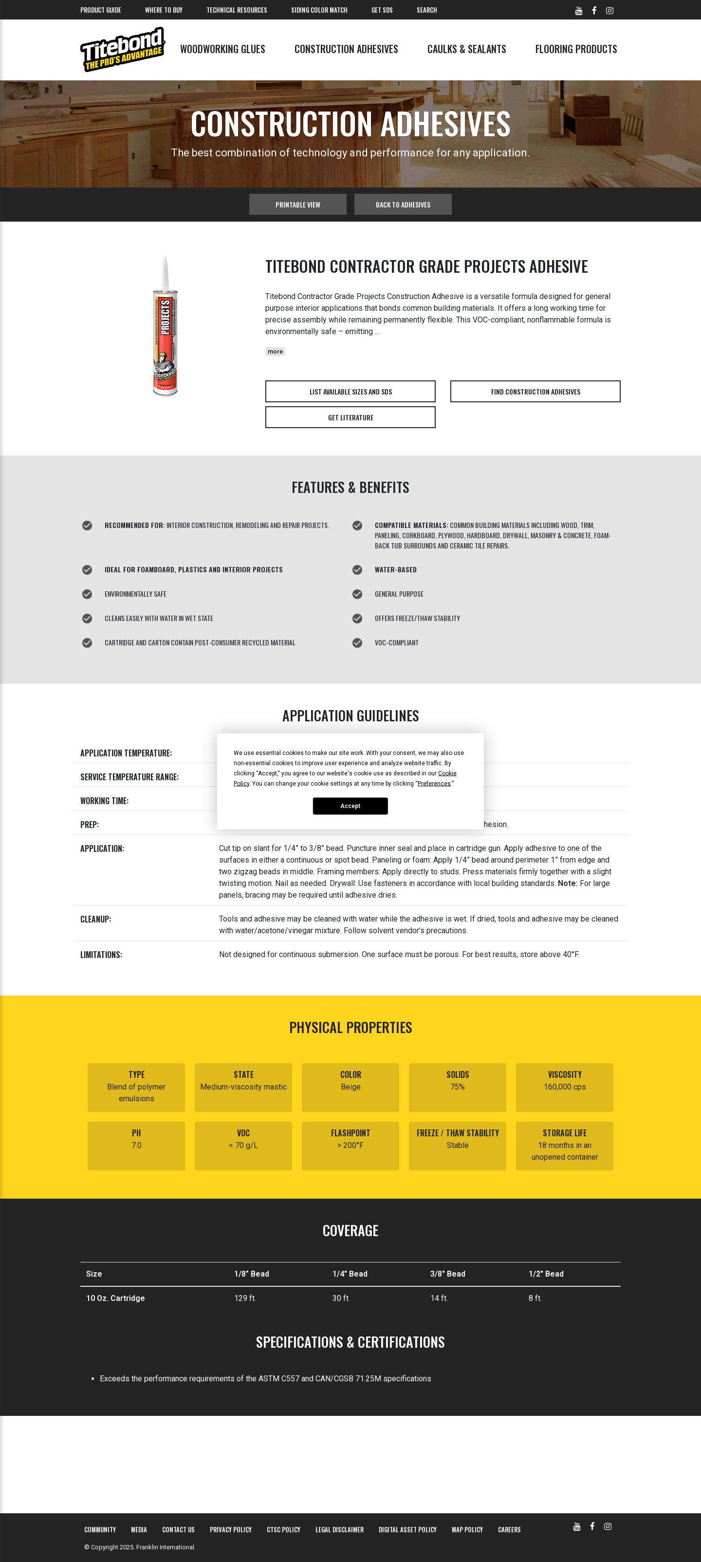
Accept (350, 806)
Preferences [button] (434, 783)
